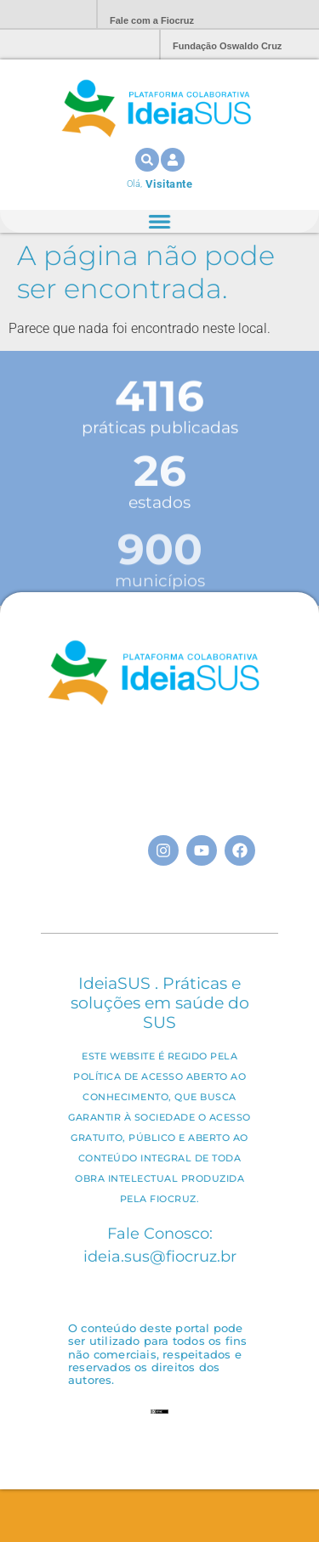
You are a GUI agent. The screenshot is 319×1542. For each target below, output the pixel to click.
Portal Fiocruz (42, 15)
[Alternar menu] (159, 222)
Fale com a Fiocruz (152, 20)
